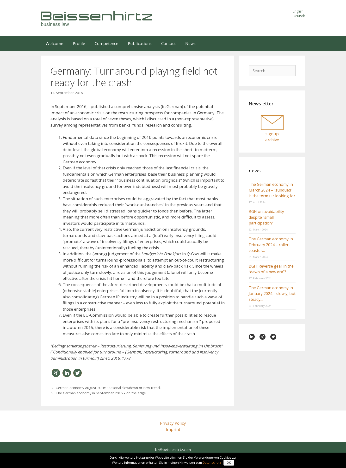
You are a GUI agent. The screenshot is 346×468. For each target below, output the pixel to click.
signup (272, 133)
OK (229, 462)
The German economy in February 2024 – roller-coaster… (271, 244)
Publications (140, 43)
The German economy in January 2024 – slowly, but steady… (272, 293)
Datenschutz (212, 462)
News (190, 43)
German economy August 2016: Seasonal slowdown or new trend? (108, 387)
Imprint (173, 429)
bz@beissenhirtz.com (173, 449)
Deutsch (299, 15)
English (298, 11)
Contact (168, 43)
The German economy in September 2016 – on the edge (101, 393)
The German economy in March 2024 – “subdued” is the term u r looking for (272, 190)
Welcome (54, 43)
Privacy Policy (173, 423)
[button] (56, 373)
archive (272, 139)
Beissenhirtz (97, 16)
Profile (79, 43)
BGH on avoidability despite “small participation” (266, 217)
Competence (106, 43)
